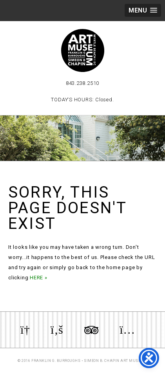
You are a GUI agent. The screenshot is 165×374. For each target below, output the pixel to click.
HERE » (38, 277)
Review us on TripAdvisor (91, 330)
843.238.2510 (82, 83)
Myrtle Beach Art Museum (82, 50)
